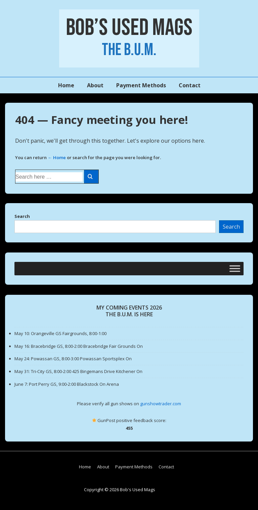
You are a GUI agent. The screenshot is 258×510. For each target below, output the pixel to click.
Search (22, 216)
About (95, 85)
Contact (190, 85)
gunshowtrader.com (160, 404)
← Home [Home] (57, 157)
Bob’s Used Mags (129, 28)
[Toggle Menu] (234, 268)
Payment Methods (141, 85)
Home (66, 85)
